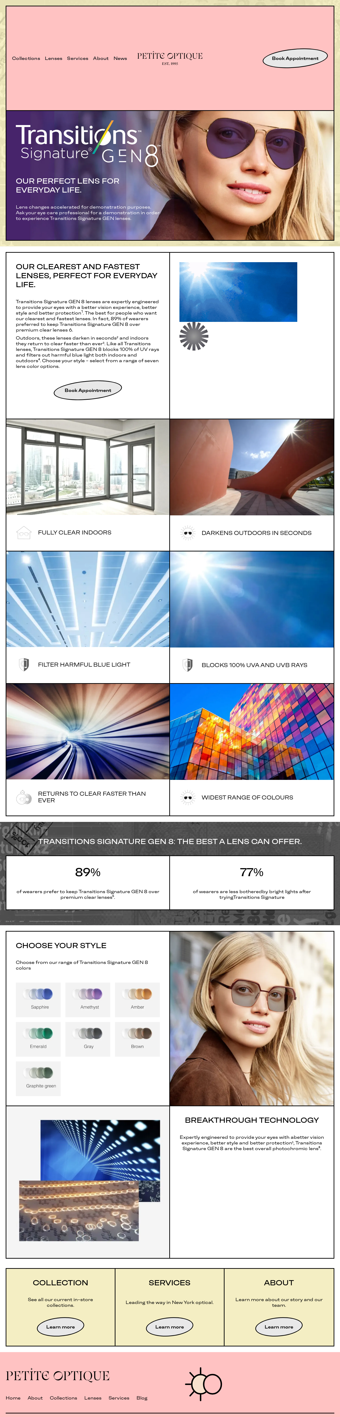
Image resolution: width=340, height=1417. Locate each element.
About (101, 58)
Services (77, 58)
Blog (141, 1398)
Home (13, 1398)
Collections (26, 58)
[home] (170, 58)
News (120, 58)
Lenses (54, 58)
